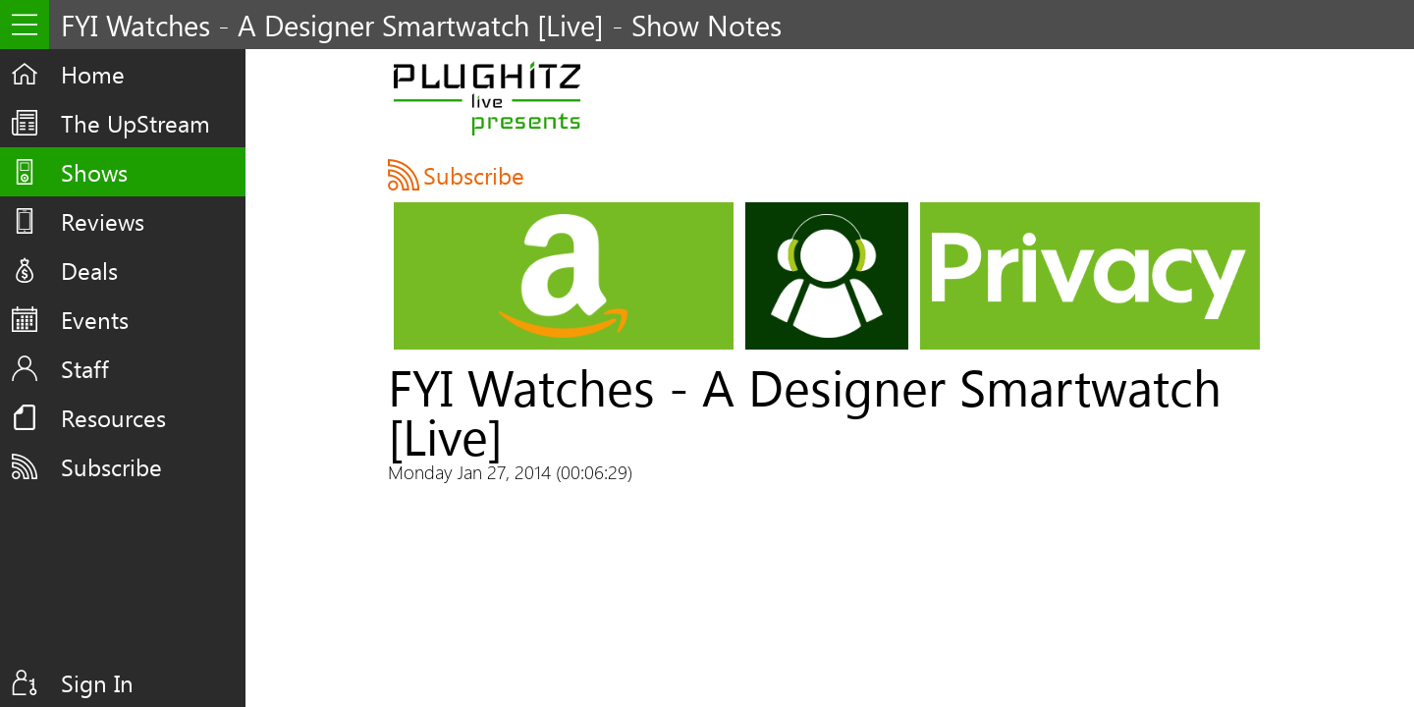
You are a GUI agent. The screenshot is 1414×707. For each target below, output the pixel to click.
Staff (85, 368)
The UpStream (135, 122)
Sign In (97, 682)
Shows (94, 172)
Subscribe (111, 466)
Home (93, 73)
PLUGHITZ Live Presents (486, 98)
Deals (89, 270)
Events (95, 319)
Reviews (102, 221)
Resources (113, 417)
